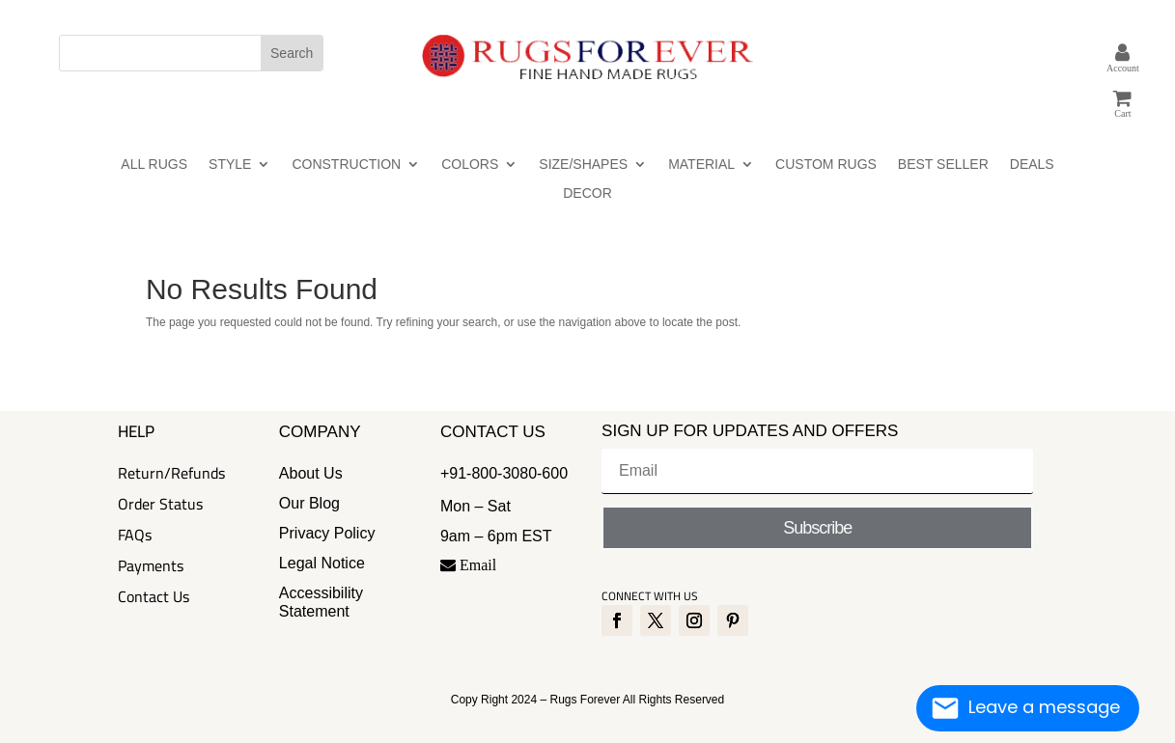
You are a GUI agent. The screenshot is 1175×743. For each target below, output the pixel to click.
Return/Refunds (171, 472)
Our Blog (309, 503)
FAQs (135, 534)
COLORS (469, 164)
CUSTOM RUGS (826, 164)
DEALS (1032, 164)
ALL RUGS (154, 164)
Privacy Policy (327, 533)
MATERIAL (701, 164)
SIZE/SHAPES (583, 164)
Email (468, 564)
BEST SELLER (943, 164)
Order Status (160, 503)
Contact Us (153, 596)
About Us (311, 473)
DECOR (587, 193)
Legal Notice (322, 563)
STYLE (230, 164)
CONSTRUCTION (346, 164)
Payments (150, 565)
